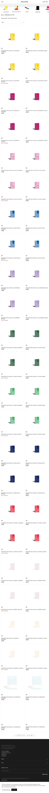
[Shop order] (12, 22)
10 (31, 735)
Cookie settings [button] (6, 789)
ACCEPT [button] (14, 789)
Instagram (3, 761)
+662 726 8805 (5, 757)
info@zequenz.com (6, 758)
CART (44, 2)
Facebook (3, 760)
